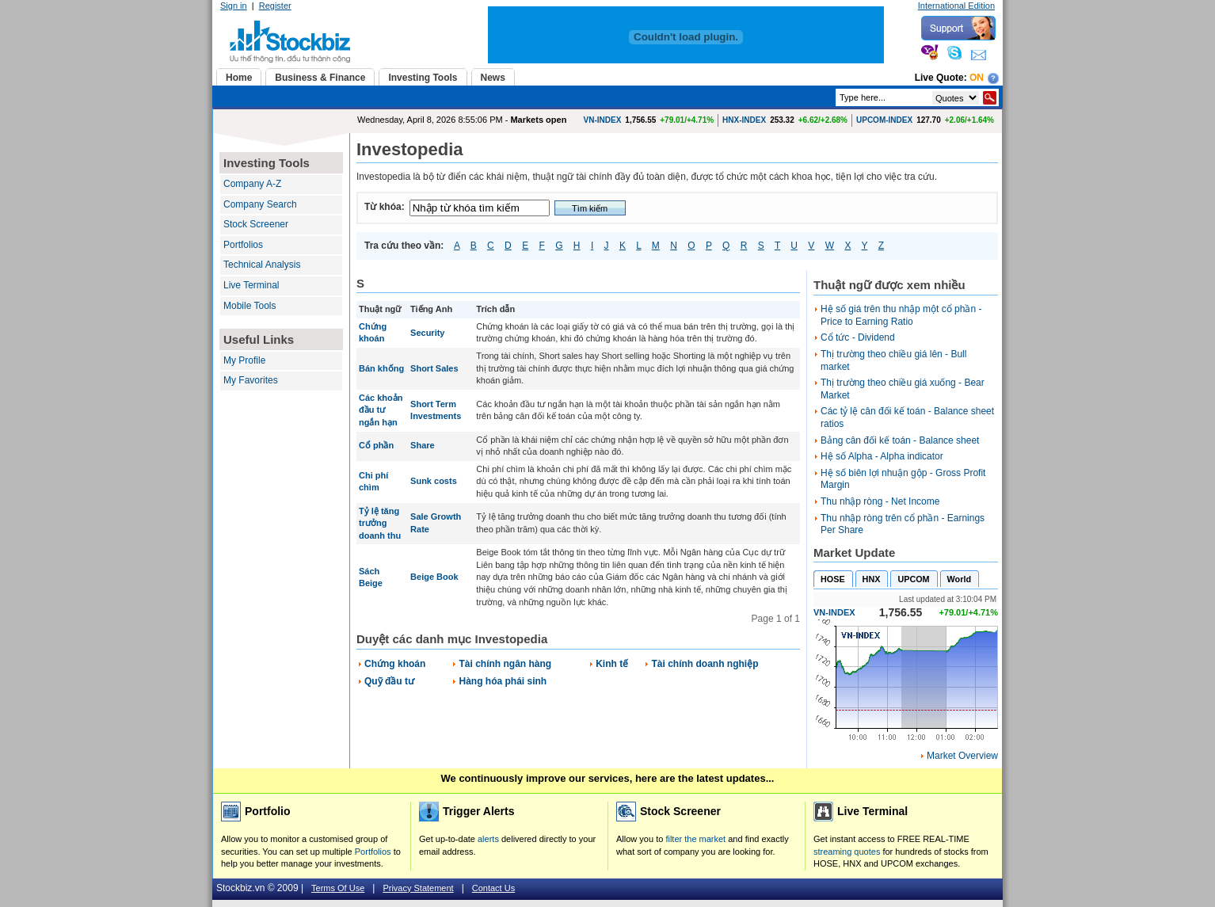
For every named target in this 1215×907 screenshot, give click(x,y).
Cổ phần (376, 445)
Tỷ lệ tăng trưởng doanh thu (380, 523)
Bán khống (381, 368)
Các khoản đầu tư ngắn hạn (381, 410)
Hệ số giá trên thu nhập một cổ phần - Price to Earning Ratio (901, 315)
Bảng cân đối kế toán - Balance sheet (900, 440)
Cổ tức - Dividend (858, 337)
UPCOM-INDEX (884, 120)
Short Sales (434, 368)
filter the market (695, 839)
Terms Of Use (337, 888)
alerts (488, 839)
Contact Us (493, 888)
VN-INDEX (603, 120)
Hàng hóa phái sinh (503, 681)
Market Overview (962, 755)
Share (422, 445)
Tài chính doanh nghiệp (704, 663)
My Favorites (250, 380)
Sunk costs (433, 481)
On (976, 77)
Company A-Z (252, 183)
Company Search (260, 204)
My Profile (244, 360)
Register (275, 5)
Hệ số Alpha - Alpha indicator (882, 456)
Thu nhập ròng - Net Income (880, 501)
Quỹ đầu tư (389, 681)
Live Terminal (251, 285)
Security (427, 332)
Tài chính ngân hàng (505, 663)
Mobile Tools (249, 305)
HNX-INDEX (744, 120)
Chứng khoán (394, 663)
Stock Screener (255, 224)
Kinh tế (612, 663)
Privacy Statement (418, 888)
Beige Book (434, 576)
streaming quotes (846, 851)
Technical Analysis (261, 264)
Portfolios (243, 244)
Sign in (233, 5)
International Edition (956, 5)
